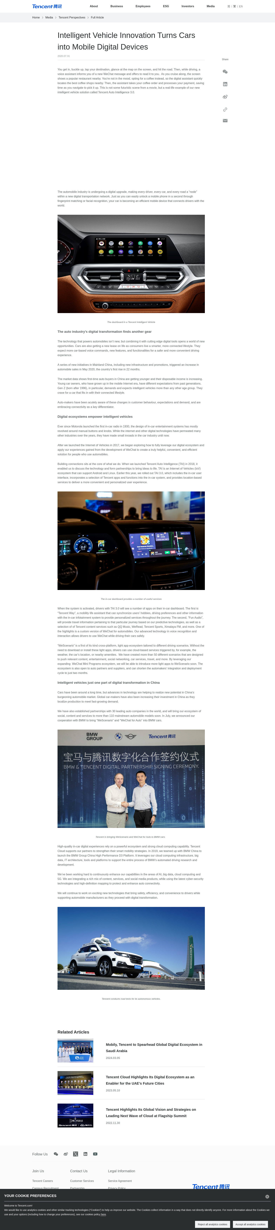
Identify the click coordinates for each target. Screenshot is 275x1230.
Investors (188, 6)
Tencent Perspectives (72, 17)
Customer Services (82, 1180)
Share (225, 59)
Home (36, 17)
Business (116, 6)
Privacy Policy (117, 1188)
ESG (166, 6)
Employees (143, 6)
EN (241, 6)
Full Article (97, 17)
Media (211, 6)
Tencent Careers (42, 1180)
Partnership (77, 1188)
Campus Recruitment (45, 1188)
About (94, 6)
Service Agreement (120, 1180)
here (103, 1214)
